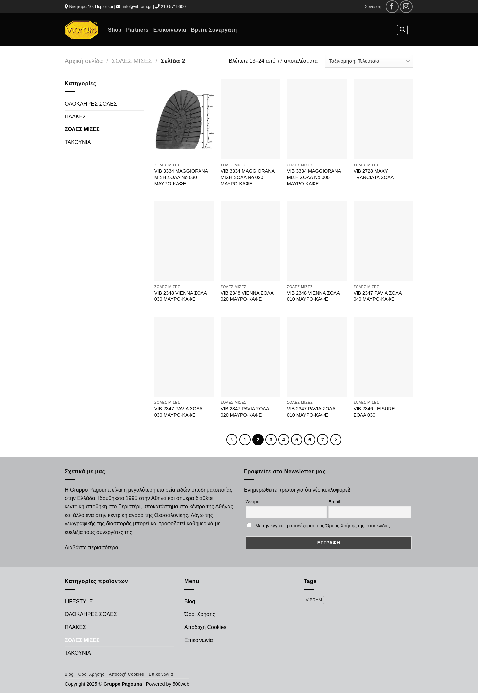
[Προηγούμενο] (232, 439)
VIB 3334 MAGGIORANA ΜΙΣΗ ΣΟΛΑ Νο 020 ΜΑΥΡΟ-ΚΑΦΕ (248, 177)
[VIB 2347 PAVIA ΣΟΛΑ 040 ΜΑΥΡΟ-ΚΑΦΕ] (383, 241)
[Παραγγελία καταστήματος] (369, 61)
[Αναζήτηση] (402, 30)
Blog (189, 601)
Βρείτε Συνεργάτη (214, 30)
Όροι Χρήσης (199, 614)
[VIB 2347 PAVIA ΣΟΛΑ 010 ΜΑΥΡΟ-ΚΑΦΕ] (317, 357)
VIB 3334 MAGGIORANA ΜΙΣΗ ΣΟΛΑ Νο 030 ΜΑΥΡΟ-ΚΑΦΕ (181, 177)
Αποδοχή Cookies (205, 627)
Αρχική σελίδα (84, 60)
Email (334, 501)
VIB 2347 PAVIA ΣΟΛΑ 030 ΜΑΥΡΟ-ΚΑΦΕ (178, 412)
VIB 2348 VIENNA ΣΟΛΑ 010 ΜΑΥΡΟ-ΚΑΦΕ (313, 296)
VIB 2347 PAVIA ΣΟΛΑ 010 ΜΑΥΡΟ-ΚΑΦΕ (311, 412)
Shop (114, 30)
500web (181, 684)
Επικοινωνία (169, 30)
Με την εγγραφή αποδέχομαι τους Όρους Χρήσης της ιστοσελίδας (322, 525)
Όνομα (253, 501)
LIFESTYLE (79, 601)
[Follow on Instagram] (406, 6)
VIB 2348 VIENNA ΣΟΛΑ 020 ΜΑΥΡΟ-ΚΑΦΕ (247, 296)
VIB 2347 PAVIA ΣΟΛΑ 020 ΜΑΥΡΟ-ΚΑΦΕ (245, 412)
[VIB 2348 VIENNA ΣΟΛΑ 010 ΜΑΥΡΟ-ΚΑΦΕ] (317, 241)
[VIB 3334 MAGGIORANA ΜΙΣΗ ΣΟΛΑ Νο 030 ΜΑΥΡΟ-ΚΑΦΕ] (184, 119)
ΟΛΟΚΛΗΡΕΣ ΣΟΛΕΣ (91, 104)
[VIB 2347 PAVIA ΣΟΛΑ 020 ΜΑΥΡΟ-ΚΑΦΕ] (250, 357)
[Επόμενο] (336, 439)
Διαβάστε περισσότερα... (93, 547)
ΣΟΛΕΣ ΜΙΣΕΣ (132, 60)
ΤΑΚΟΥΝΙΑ (78, 142)
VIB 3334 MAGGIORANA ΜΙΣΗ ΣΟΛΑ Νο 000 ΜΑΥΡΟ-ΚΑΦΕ (314, 177)
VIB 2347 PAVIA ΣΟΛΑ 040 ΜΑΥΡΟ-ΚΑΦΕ (378, 296)
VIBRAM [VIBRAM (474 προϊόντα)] (314, 599)
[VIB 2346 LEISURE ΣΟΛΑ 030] (383, 357)
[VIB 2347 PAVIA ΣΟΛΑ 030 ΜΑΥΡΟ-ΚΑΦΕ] (184, 357)
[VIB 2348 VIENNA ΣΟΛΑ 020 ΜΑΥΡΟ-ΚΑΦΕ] (250, 241)
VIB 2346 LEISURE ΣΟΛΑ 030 (374, 412)
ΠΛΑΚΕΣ (75, 116)
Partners (137, 30)
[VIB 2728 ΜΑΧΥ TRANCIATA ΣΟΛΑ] (383, 119)
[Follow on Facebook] (392, 6)
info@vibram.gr (137, 6)
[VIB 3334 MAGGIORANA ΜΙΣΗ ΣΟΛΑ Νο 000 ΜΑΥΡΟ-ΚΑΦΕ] (317, 119)
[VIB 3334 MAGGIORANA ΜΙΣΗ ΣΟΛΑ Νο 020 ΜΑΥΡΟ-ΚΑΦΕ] (250, 119)
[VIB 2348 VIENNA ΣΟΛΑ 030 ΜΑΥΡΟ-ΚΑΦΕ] (184, 241)
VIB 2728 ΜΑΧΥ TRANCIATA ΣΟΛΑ (374, 174)
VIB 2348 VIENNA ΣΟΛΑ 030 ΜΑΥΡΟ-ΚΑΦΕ (180, 296)
